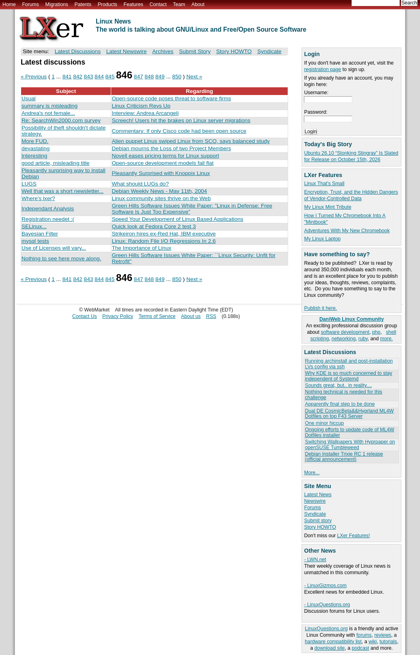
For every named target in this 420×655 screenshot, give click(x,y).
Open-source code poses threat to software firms (171, 98)
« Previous (34, 76)
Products (107, 4)
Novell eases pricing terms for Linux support (165, 156)
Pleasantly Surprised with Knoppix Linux (161, 173)
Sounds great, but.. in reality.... (338, 385)
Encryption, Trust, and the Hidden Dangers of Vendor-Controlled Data (351, 195)
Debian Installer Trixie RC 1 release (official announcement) (344, 456)
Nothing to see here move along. (61, 258)
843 (88, 76)
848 (149, 76)
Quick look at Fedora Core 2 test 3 (154, 226)
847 (138, 76)
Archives (162, 51)
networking (343, 339)
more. (386, 339)
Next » (194, 76)
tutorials (388, 641)
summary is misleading (50, 106)
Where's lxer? (38, 198)
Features (133, 4)
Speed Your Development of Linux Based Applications (177, 219)
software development (345, 332)
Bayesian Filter (40, 234)
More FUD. (35, 141)
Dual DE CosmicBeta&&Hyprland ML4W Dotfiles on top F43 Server (349, 413)
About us (190, 316)
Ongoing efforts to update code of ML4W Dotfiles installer (349, 432)
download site (329, 648)
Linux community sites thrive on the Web (161, 198)
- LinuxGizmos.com (325, 585)
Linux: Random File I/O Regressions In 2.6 (163, 241)
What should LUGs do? (140, 184)
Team (179, 4)
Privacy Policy (117, 316)
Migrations (56, 4)
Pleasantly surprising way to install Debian (64, 173)
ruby (363, 339)
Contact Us (84, 316)
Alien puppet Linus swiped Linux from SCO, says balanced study (190, 141)
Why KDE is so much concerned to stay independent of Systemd (348, 375)
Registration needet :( (48, 219)
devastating (36, 148)
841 (67, 76)
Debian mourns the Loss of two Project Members (171, 148)
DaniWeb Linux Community (351, 319)
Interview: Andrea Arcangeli (145, 113)
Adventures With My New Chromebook (347, 230)
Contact (157, 4)
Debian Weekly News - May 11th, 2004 (159, 191)
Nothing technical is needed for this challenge (343, 394)
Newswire (314, 501)
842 (77, 76)
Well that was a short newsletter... (62, 191)
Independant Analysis (48, 208)
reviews (382, 635)
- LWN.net (315, 559)
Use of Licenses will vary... (54, 248)
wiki (372, 641)
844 (99, 76)
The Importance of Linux (141, 248)
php (376, 332)
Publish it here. (320, 308)
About (198, 4)
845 (110, 76)
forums (363, 635)
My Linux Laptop (322, 239)
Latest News (317, 494)
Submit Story (195, 51)
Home (9, 4)
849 (160, 76)
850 (176, 76)
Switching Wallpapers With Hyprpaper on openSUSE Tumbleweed (350, 444)
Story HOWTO (320, 527)
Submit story (318, 520)
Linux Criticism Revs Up (141, 106)
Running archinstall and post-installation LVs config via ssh (348, 363)
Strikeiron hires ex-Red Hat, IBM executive (163, 234)
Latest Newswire (126, 51)
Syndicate (315, 514)
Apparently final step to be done (340, 404)
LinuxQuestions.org (326, 628)
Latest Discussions (78, 51)
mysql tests (35, 241)
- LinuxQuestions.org (327, 604)
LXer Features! (353, 535)
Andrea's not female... (48, 113)
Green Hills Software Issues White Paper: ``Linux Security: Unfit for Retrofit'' (193, 258)
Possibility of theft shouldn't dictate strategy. (64, 131)
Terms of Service (157, 316)
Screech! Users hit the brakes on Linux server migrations (181, 120)
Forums (30, 4)
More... (311, 473)
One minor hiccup (324, 423)
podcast (360, 648)
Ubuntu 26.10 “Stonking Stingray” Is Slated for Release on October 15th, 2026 (351, 156)
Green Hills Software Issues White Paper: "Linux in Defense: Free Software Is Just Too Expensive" (192, 209)
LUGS (29, 184)
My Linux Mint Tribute (327, 207)
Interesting (34, 156)
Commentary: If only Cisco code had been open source (179, 131)
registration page (322, 69)
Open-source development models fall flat (162, 163)
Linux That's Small (324, 183)
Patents (83, 4)
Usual (29, 98)
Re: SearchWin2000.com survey (61, 120)
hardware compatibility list (333, 641)
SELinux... (34, 226)
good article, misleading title (56, 163)
